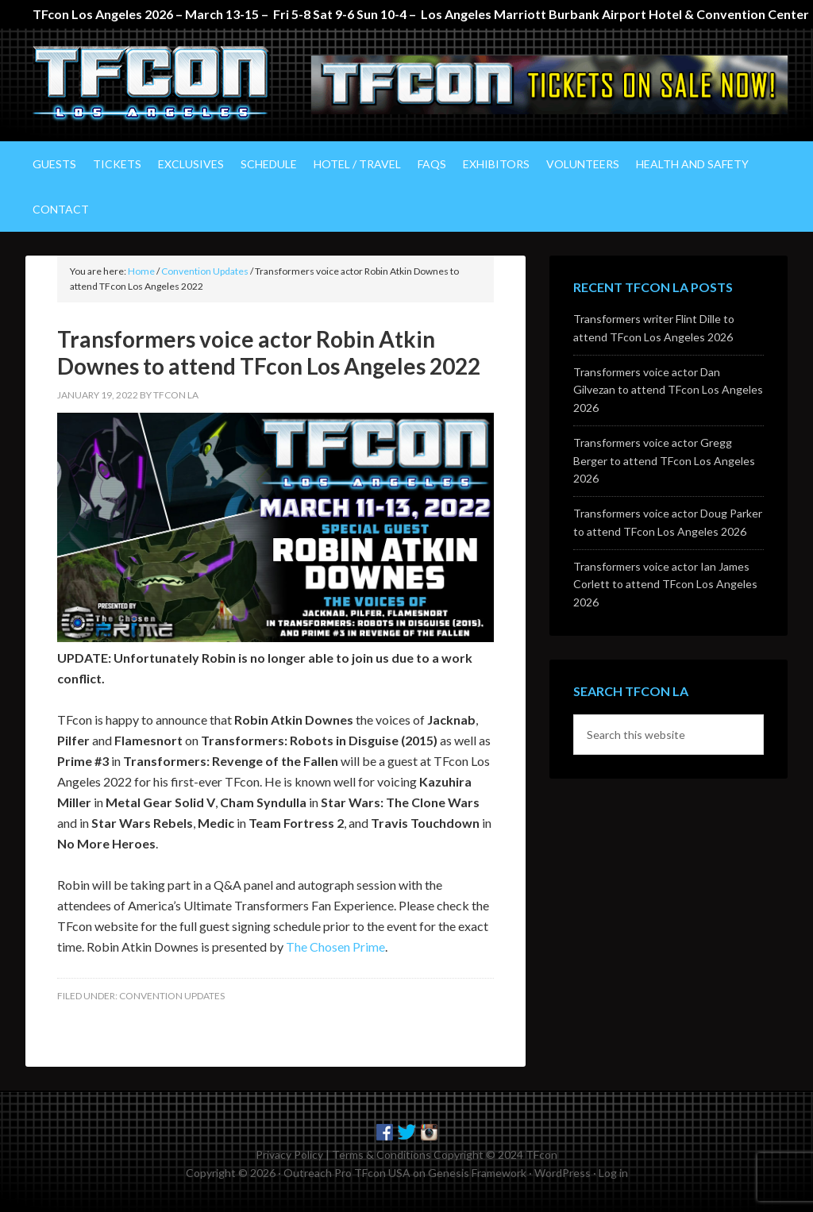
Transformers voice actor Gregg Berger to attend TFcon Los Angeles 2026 (664, 459)
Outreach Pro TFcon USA (346, 1171)
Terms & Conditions (381, 1153)
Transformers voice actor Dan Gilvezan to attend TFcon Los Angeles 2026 (668, 389)
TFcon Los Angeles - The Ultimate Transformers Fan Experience (160, 84)
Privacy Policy (289, 1153)
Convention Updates (172, 994)
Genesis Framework (477, 1171)
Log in (613, 1171)
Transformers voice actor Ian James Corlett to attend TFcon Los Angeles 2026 (665, 583)
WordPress (562, 1171)
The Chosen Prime (335, 944)
